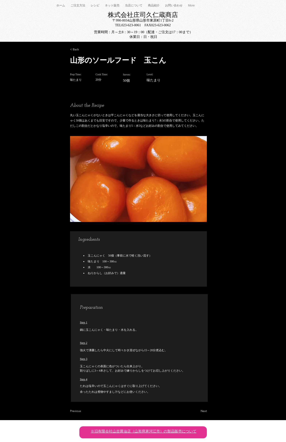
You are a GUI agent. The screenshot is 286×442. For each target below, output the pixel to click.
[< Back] (82, 49)
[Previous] (82, 411)
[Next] (198, 411)
